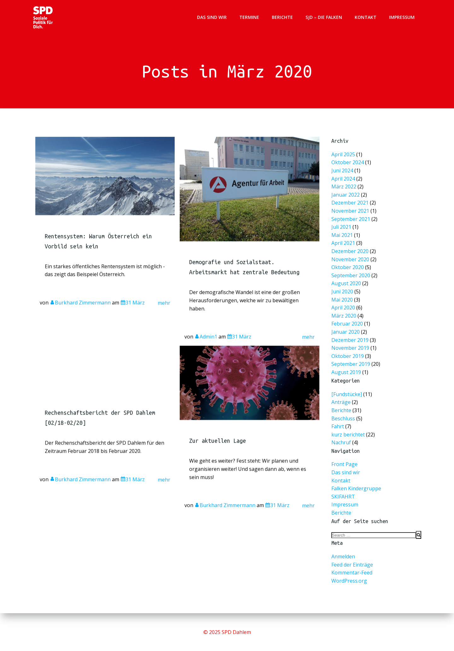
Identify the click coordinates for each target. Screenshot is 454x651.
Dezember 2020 (350, 251)
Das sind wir (212, 17)
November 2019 (350, 346)
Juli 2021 (342, 228)
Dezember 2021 (350, 204)
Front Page (344, 464)
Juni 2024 (342, 173)
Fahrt (337, 426)
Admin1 (206, 350)
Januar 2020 (346, 330)
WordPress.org (349, 581)
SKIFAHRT (343, 496)
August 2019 (346, 369)
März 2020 (344, 314)
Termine (249, 17)
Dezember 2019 (350, 338)
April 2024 (343, 180)
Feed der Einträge (352, 565)
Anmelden (343, 557)
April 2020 (343, 306)
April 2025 (343, 157)
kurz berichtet (348, 434)
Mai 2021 (342, 236)
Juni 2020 (342, 291)
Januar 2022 (346, 196)
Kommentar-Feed (351, 573)
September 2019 (351, 362)
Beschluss (343, 418)
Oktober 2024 (348, 165)
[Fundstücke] (346, 394)
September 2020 (351, 275)
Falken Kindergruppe (356, 489)
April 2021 (343, 243)
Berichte (282, 17)
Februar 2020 (347, 322)
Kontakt (366, 17)
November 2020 (350, 259)
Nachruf (341, 443)
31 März (133, 316)
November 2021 (350, 212)
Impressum (402, 17)
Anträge (341, 402)
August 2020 (346, 283)
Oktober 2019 (348, 354)
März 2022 (344, 188)
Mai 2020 (342, 299)
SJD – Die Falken (324, 17)
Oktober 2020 (348, 267)
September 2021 (351, 220)
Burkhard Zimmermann (80, 316)
